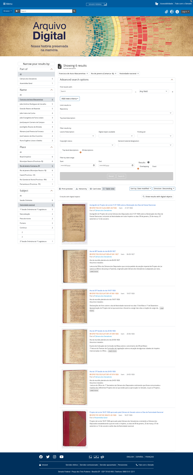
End (100, 161)
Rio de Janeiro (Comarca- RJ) (36, 166)
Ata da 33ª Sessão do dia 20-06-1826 (103, 331)
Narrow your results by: (36, 64)
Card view (95, 189)
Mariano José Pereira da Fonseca (36, 132)
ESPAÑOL (140, 457)
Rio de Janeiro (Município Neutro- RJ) (36, 171)
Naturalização (36, 214)
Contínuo (36, 228)
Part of (23, 69)
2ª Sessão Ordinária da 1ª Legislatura (36, 242)
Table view (108, 189)
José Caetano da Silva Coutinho (36, 136)
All (21, 74)
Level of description (67, 132)
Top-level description (67, 118)
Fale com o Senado (183, 3)
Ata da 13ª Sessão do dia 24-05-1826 (103, 371)
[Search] (46, 11)
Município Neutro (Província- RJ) (36, 162)
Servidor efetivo (72, 465)
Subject (24, 191)
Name (23, 90)
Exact (154, 166)
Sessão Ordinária (36, 201)
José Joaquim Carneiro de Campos (36, 123)
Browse (7, 11)
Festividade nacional (36, 205)
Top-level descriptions (70, 150)
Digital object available (107, 132)
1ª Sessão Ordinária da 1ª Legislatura (36, 210)
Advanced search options (74, 80)
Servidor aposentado (108, 465)
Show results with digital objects (157, 196)
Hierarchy (81, 189)
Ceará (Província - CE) (36, 175)
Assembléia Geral (36, 84)
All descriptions (87, 150)
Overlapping (144, 166)
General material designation (128, 141)
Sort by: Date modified (140, 188)
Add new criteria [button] (69, 98)
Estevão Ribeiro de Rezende (36, 109)
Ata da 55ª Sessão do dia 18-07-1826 (103, 290)
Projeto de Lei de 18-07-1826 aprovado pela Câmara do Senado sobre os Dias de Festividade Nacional (126, 412)
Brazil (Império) (36, 157)
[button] (157, 3)
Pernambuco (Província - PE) (36, 184)
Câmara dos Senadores (36, 79)
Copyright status (66, 141)
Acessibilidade (166, 3)
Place (23, 147)
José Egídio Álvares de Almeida (36, 127)
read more (94, 271)
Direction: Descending (163, 188)
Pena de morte (36, 219)
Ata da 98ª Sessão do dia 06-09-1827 (103, 251)
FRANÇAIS (149, 457)
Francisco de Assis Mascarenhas (36, 100)
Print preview (66, 189)
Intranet (43, 465)
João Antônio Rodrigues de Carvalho (36, 104)
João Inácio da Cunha (36, 114)
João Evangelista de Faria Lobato (36, 118)
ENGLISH (130, 457)
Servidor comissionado (89, 465)
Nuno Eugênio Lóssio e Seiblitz (36, 141)
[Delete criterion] (172, 92)
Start (62, 161)
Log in (184, 11)
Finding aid (141, 132)
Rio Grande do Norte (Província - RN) (36, 180)
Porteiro (36, 223)
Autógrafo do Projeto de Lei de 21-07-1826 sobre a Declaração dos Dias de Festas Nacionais (123, 205)
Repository (64, 109)
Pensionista (122, 465)
